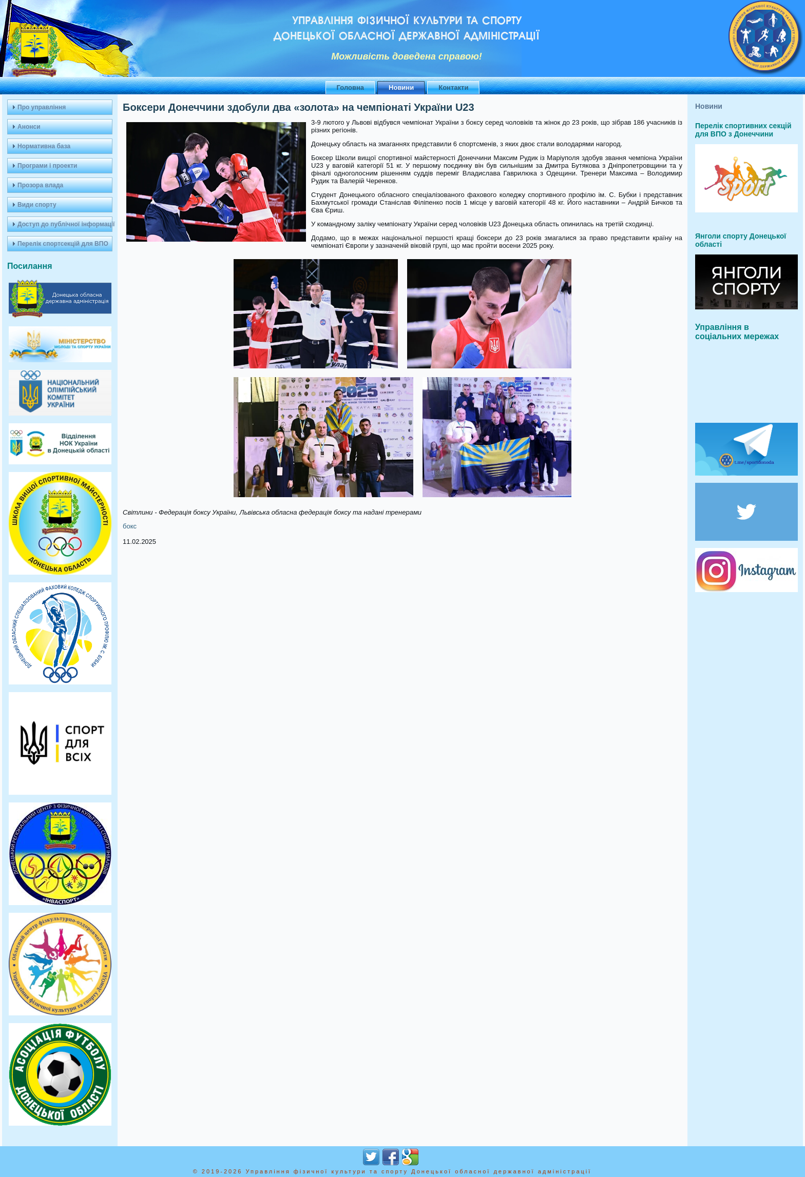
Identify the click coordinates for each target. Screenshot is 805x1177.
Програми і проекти (47, 165)
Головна (350, 87)
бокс (130, 526)
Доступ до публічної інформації (64, 224)
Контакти (453, 87)
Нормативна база (43, 146)
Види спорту (36, 204)
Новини (401, 87)
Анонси (29, 126)
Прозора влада (40, 185)
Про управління (41, 107)
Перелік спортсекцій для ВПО (62, 243)
